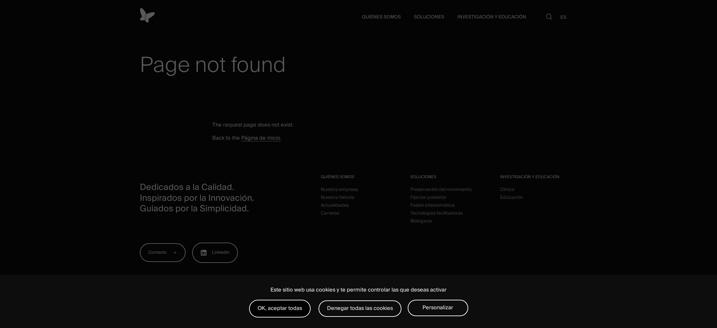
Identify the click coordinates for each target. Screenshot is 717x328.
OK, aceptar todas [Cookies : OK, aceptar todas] (280, 308)
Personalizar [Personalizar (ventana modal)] (438, 307)
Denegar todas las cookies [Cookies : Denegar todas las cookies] (360, 308)
